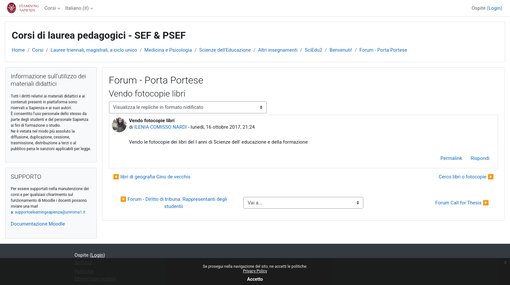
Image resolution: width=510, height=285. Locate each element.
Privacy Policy (255, 271)
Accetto (255, 279)
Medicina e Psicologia (168, 50)
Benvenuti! (340, 50)
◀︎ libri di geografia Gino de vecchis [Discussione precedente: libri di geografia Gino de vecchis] (152, 177)
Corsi (50, 8)
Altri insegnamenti (277, 50)
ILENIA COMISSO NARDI (160, 127)
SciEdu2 (313, 50)
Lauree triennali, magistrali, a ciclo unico (94, 50)
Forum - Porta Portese (383, 50)
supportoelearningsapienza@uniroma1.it (50, 212)
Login (495, 8)
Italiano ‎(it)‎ (77, 8)
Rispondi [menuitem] (480, 158)
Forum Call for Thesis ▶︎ (462, 203)
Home (18, 50)
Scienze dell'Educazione (225, 50)
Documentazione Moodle (38, 224)
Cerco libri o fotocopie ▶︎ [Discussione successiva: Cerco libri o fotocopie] (466, 177)
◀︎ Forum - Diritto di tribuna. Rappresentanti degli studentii (174, 203)
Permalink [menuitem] (451, 158)
